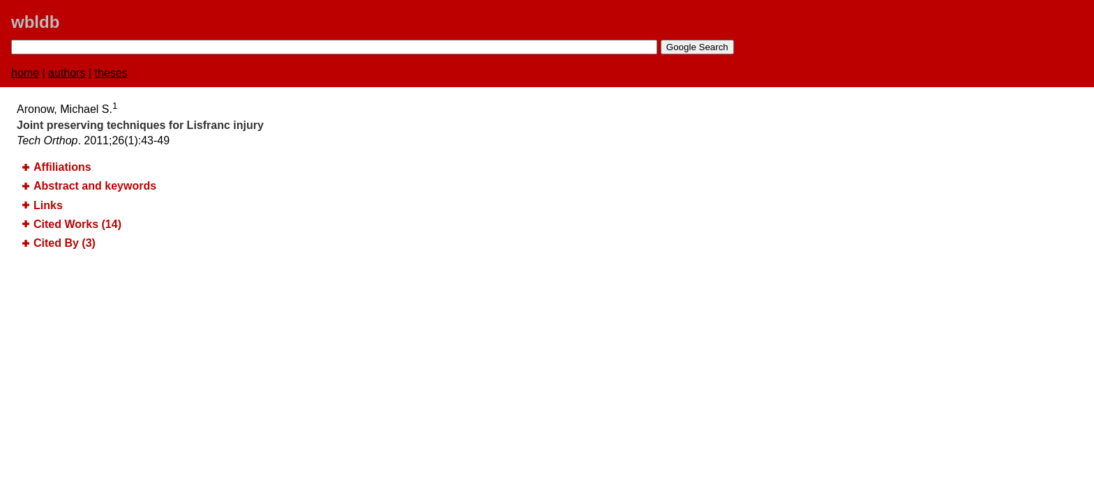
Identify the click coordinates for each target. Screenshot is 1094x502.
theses (111, 73)
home (25, 73)
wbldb (35, 22)
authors (66, 73)
